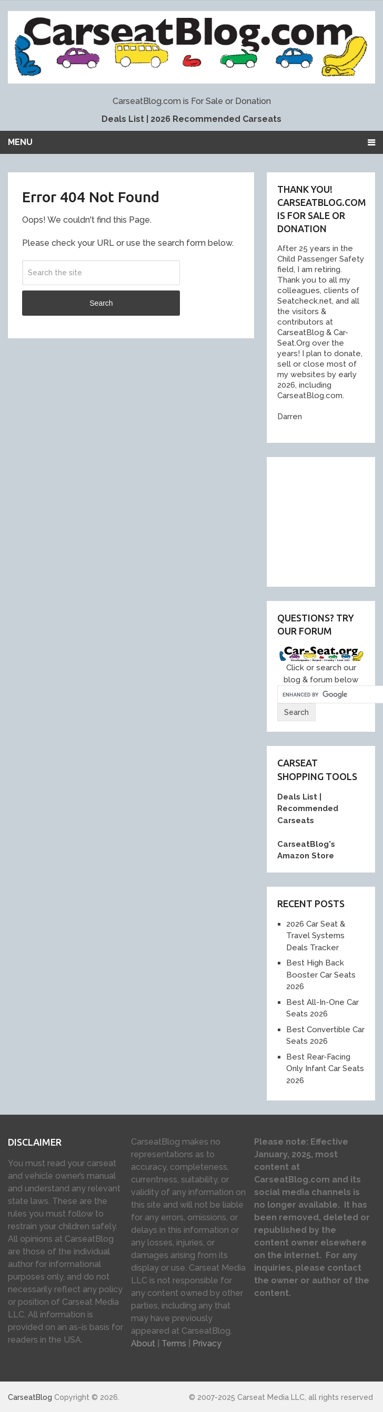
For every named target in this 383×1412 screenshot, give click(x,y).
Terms (174, 1343)
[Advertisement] (329, 520)
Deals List (123, 119)
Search (101, 303)
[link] (298, 332)
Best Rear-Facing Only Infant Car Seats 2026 (325, 1068)
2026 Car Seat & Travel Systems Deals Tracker (315, 935)
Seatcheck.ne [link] (303, 301)
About (143, 1343)
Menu (20, 142)
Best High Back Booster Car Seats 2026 (321, 974)
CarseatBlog (30, 1397)
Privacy (207, 1343)
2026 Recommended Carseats (215, 119)
